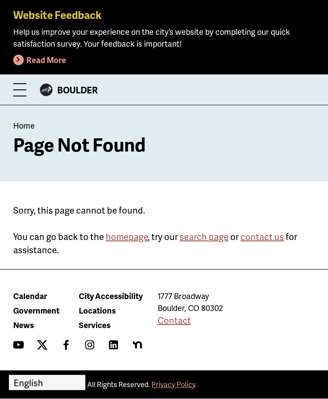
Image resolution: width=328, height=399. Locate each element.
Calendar (30, 295)
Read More (46, 59)
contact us (262, 236)
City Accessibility (111, 295)
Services (95, 324)
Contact (174, 320)
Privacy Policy (173, 384)
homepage (127, 236)
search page (204, 236)
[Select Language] (47, 382)
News (23, 324)
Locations (97, 310)
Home (24, 125)
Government (36, 310)
